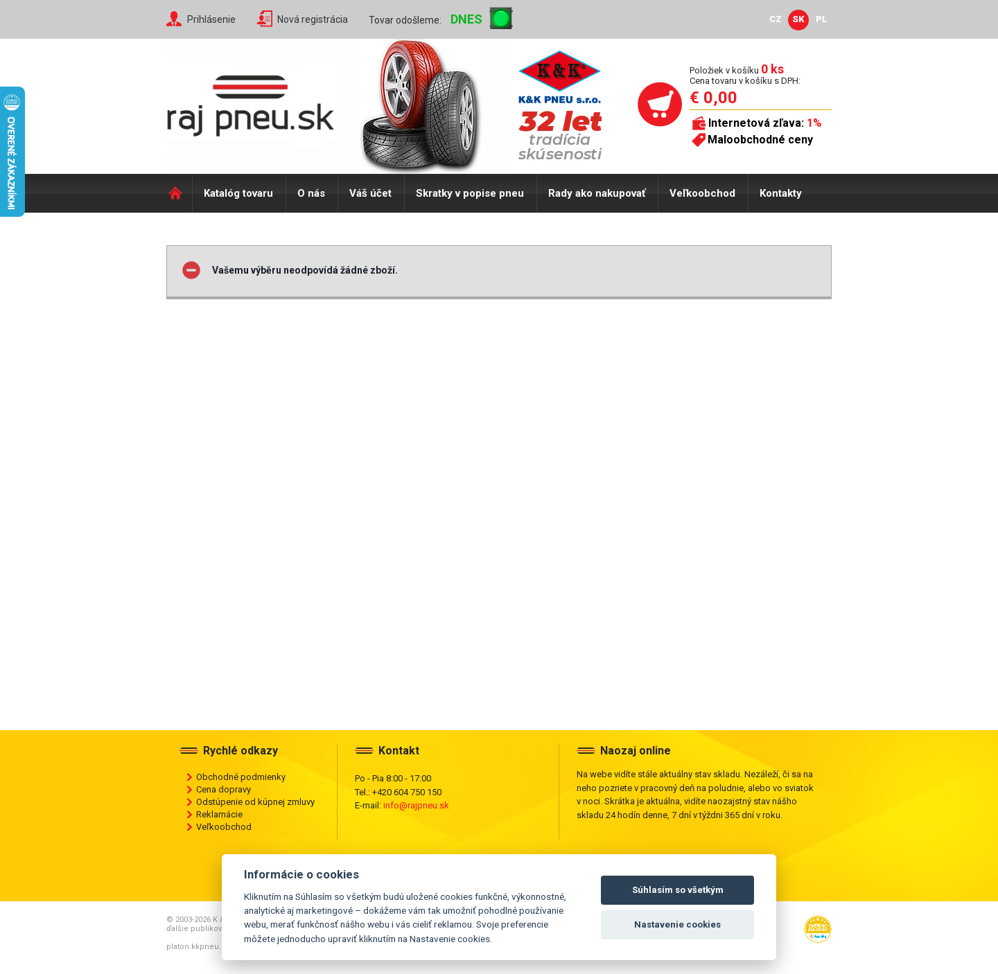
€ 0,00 (713, 97)
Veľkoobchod (702, 193)
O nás (311, 193)
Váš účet (370, 193)
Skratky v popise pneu (470, 193)
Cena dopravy (223, 789)
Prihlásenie (211, 19)
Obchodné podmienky (241, 777)
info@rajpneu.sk (416, 805)
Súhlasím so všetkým (678, 890)
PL (822, 19)
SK (798, 19)
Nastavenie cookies (677, 924)
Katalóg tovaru (238, 193)
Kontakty (781, 193)
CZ (775, 19)
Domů (179, 193)
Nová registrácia (312, 19)
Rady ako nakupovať (596, 193)
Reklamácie (219, 814)
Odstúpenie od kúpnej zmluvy (255, 802)
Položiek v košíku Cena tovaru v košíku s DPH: (745, 75)
